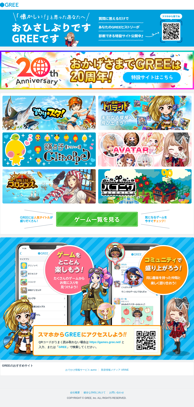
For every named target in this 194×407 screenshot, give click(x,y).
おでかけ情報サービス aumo (81, 369)
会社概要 (75, 392)
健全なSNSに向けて (95, 392)
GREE (10, 4)
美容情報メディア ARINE (115, 369)
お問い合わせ (116, 392)
